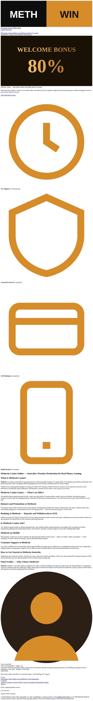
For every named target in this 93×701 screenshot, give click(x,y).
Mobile (15, 28)
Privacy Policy (18, 682)
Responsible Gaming (42, 682)
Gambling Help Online (63, 697)
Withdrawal (23, 33)
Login (29, 679)
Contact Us (10, 682)
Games (10, 28)
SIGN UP (9, 30)
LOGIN (3, 30)
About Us (30, 33)
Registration (35, 679)
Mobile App (16, 33)
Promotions (4, 28)
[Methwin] (46, 26)
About (19, 28)
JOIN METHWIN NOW (8, 95)
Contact (36, 33)
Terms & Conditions (29, 682)
